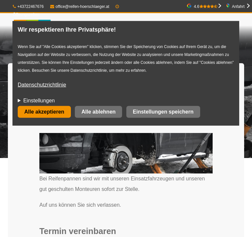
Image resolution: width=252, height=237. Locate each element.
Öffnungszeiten (26, 14)
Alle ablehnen (98, 112)
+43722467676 (28, 6)
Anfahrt (238, 6)
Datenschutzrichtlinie (42, 85)
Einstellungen (39, 100)
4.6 (206, 6)
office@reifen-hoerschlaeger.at (79, 6)
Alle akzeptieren (44, 112)
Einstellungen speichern (163, 112)
